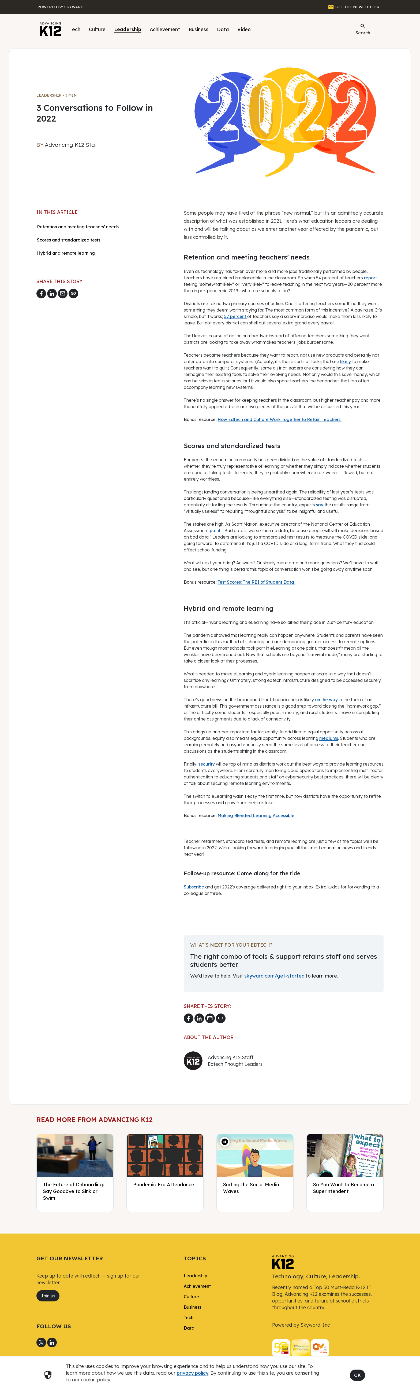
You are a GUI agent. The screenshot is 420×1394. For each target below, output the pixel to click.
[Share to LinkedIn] (52, 293)
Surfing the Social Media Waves (251, 1187)
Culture (97, 29)
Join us (48, 1295)
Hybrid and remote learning (66, 253)
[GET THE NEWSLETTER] (354, 7)
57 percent (235, 316)
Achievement (165, 29)
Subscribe (194, 887)
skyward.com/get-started (274, 976)
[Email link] (63, 293)
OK (357, 1375)
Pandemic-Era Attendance (163, 1184)
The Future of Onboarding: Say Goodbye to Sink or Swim (73, 1191)
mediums (328, 738)
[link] (283, 1261)
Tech (75, 29)
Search (362, 29)
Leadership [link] (195, 1275)
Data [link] (189, 1328)
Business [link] (192, 1307)
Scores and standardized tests (68, 240)
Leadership (127, 29)
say (319, 504)
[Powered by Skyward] (60, 7)
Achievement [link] (197, 1286)
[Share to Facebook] (41, 293)
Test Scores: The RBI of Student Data (256, 582)
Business (198, 29)
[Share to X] (41, 1342)
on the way (326, 699)
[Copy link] (73, 293)
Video (244, 29)
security (206, 764)
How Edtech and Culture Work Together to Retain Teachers (280, 419)
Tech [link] (188, 1317)
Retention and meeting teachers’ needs (78, 226)
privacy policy (192, 1373)
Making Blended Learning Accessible (256, 815)
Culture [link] (191, 1296)
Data (223, 29)
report (370, 277)
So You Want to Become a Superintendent (343, 1187)
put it (215, 530)
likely (345, 361)
